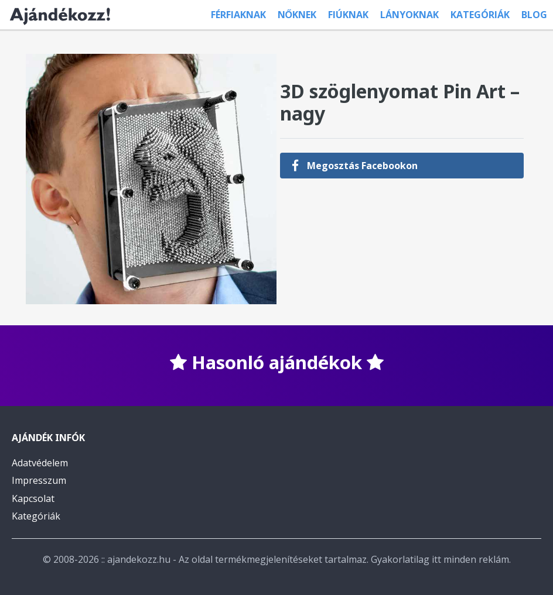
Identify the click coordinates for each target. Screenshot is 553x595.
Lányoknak (409, 14)
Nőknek (297, 14)
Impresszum (39, 480)
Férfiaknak (238, 14)
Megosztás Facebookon (355, 165)
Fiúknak (348, 14)
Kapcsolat (33, 498)
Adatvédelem (40, 462)
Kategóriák (480, 14)
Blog (534, 14)
